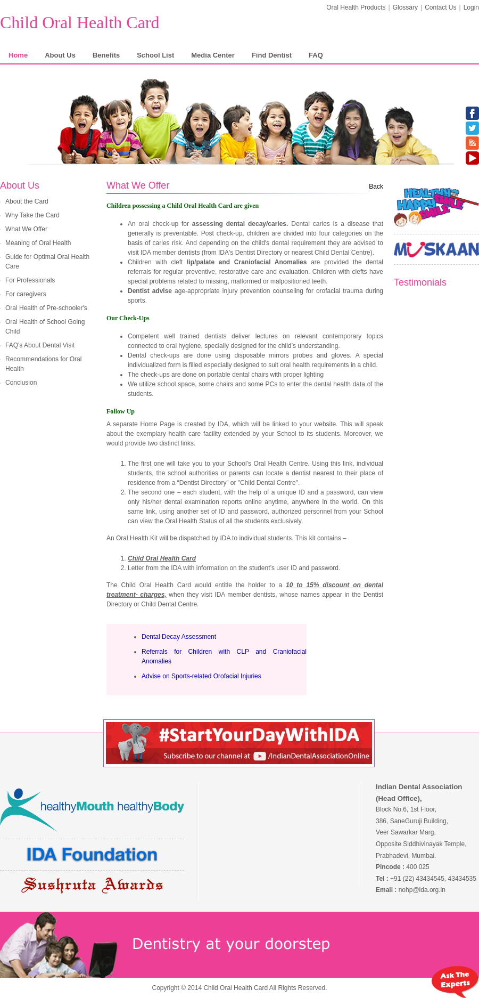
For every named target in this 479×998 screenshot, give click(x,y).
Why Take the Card (32, 215)
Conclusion (21, 382)
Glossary (405, 7)
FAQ (316, 55)
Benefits (106, 55)
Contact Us (440, 7)
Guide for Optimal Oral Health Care (47, 261)
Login (471, 7)
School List (155, 55)
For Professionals (30, 280)
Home (18, 55)
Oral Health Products (355, 7)
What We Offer (26, 229)
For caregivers (25, 294)
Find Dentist (272, 55)
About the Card (26, 201)
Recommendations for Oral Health (43, 363)
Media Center (213, 55)
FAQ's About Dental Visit (40, 345)
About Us (60, 55)
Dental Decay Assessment (179, 636)
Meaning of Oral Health (38, 243)
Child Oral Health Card (79, 22)
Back (376, 186)
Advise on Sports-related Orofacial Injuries (201, 676)
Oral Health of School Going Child (45, 326)
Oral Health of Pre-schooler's (46, 308)
